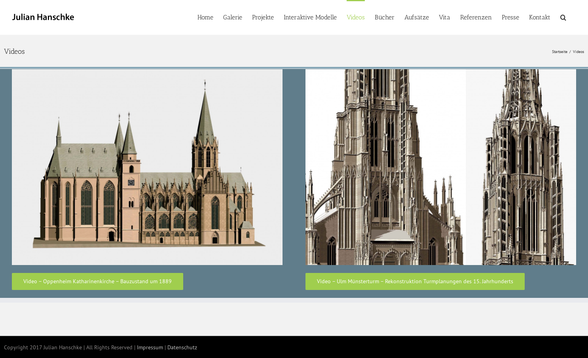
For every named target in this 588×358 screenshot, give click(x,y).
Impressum (150, 347)
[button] (563, 16)
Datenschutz (182, 347)
